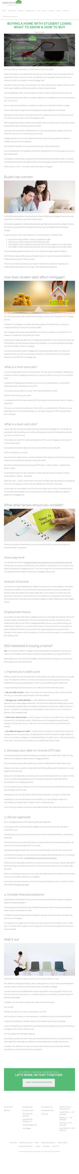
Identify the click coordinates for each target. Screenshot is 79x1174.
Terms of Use (55, 1146)
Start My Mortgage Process (39, 1082)
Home (4, 10)
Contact (59, 10)
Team (38, 10)
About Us (51, 10)
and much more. (23, 885)
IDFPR (36, 1142)
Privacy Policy (13, 1142)
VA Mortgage (27, 1128)
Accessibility (46, 1146)
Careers (44, 10)
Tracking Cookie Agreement (48, 1142)
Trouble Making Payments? (25, 1146)
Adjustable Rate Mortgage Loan (27, 1120)
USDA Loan (44, 1114)
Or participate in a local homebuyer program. (40, 858)
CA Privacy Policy (62, 1142)
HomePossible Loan (47, 1110)
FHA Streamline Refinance (28, 1115)
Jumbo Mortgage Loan (30, 1125)
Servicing (65, 10)
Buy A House (12, 10)
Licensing (37, 1146)
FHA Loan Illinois (28, 1110)
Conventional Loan (47, 1107)
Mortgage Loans (30, 10)
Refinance (21, 10)
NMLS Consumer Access (26, 1142)
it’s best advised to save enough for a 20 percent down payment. (48, 562)
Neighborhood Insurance (10, 16)
